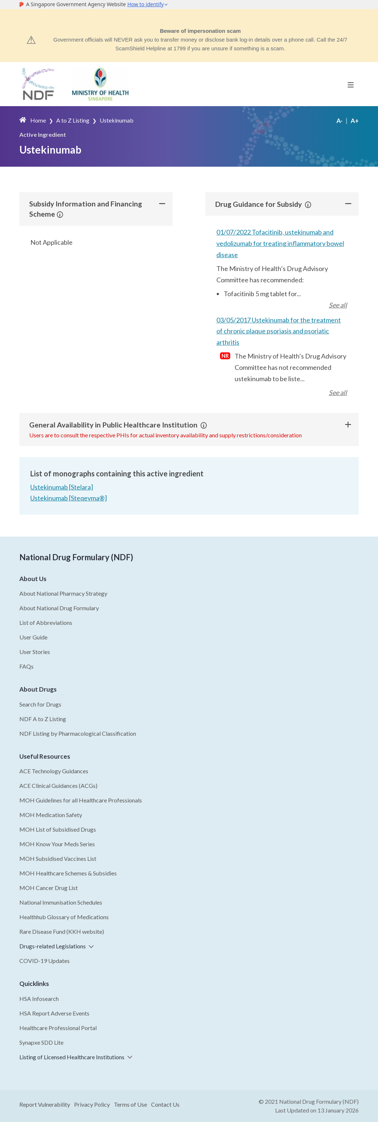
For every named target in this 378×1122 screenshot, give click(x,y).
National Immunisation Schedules (60, 902)
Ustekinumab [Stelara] (61, 487)
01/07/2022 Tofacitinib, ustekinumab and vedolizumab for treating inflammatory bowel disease (280, 243)
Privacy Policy (92, 1104)
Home (38, 120)
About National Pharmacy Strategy (63, 593)
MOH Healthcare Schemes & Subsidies (68, 873)
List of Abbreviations (45, 622)
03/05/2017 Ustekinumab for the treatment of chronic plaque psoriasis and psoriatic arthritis (278, 331)
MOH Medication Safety (50, 814)
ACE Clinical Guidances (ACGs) (58, 785)
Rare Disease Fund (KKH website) (61, 931)
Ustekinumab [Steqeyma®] (68, 498)
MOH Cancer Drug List (48, 887)
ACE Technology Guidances (53, 770)
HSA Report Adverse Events (54, 1013)
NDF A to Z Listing (42, 718)
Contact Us (165, 1104)
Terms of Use (130, 1104)
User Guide (33, 637)
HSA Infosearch (39, 998)
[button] (60, 214)
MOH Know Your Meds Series (57, 843)
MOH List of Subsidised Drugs (57, 829)
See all (338, 305)
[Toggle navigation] (351, 84)
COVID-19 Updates (44, 960)
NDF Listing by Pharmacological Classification (77, 733)
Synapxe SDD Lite (41, 1042)
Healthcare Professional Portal (58, 1027)
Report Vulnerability (44, 1104)
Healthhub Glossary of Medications (64, 916)
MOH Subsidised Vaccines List (57, 858)
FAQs (26, 666)
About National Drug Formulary (59, 607)
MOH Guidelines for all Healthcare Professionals (80, 800)
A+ (355, 120)
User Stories (34, 651)
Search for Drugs (40, 704)
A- (339, 120)
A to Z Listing (72, 120)
